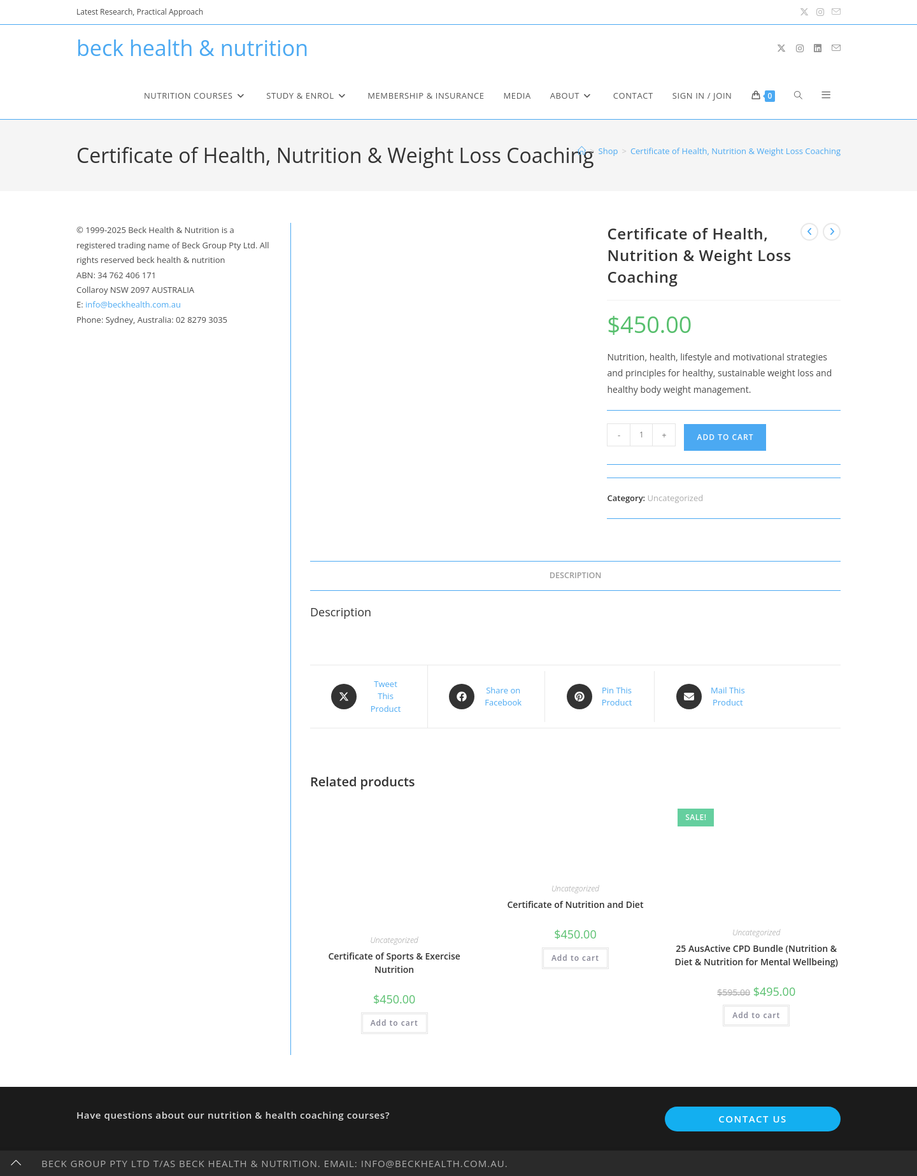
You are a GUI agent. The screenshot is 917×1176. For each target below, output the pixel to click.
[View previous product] (809, 232)
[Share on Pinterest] (599, 696)
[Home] (582, 151)
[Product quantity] (641, 434)
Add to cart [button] (394, 1022)
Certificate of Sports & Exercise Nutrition (394, 962)
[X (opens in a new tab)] (804, 12)
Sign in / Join (702, 95)
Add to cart (725, 437)
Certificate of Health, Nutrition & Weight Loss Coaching (735, 151)
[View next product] (832, 232)
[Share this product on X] (368, 697)
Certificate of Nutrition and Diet (575, 904)
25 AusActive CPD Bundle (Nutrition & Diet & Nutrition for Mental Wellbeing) (756, 955)
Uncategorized (676, 498)
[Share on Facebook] (486, 696)
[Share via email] (711, 696)
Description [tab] (576, 575)
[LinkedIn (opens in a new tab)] (818, 48)
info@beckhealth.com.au (133, 304)
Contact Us (752, 1118)
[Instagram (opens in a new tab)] (820, 12)
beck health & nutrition (192, 47)
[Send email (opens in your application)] (834, 12)
